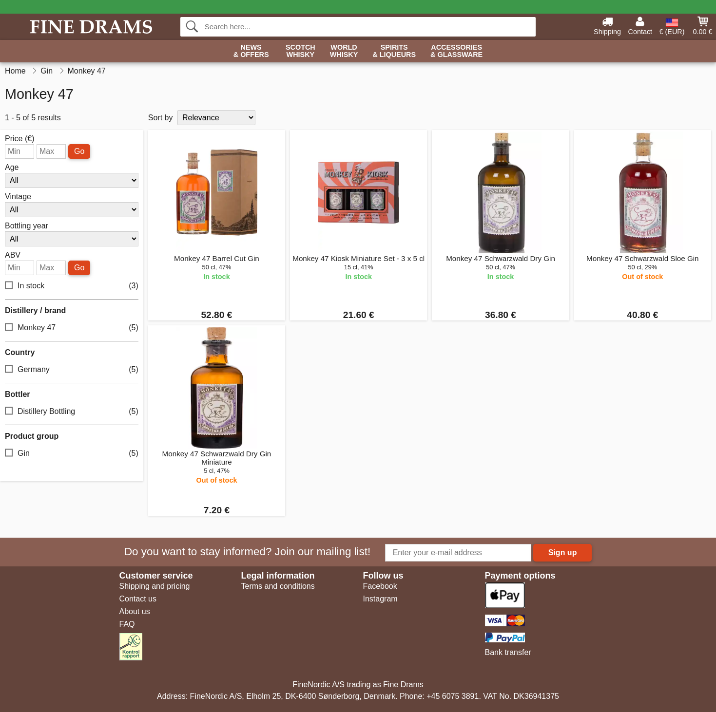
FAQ (127, 624)
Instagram (380, 599)
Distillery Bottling (71, 411)
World (344, 51)
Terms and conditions (278, 586)
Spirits (394, 51)
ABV (12, 255)
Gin (71, 453)
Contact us (137, 599)
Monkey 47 (71, 328)
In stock (71, 286)
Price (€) (19, 139)
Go (79, 151)
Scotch (300, 51)
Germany (71, 370)
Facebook (380, 586)
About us (134, 611)
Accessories (456, 51)
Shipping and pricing (154, 586)
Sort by (160, 117)
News (251, 51)
